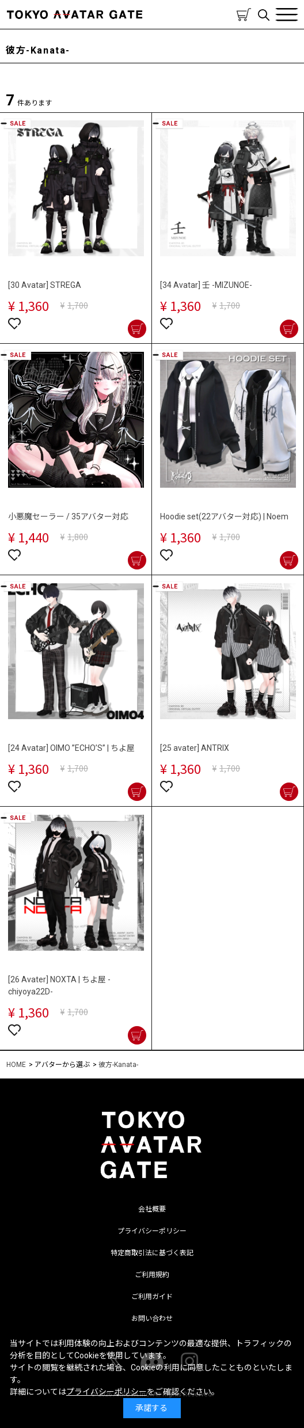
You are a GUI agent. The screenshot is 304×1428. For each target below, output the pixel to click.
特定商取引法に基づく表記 (152, 1253)
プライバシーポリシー (152, 1231)
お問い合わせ (152, 1319)
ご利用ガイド (152, 1297)
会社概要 (152, 1209)
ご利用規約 (152, 1275)
